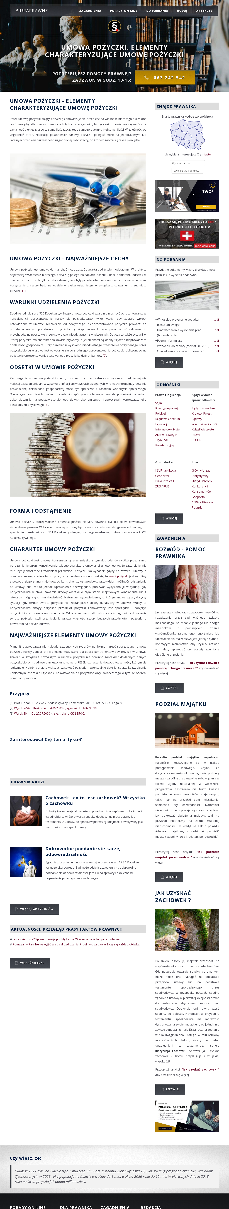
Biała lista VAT (164, 481)
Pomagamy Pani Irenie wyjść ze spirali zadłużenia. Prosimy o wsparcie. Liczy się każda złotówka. (76, 944)
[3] (46, 405)
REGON (197, 440)
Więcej (172, 362)
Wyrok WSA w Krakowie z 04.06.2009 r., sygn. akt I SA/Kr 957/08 (56, 708)
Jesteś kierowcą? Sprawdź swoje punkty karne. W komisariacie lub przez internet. (67, 939)
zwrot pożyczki (118, 576)
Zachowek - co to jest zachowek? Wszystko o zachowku (95, 800)
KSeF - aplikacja (165, 470)
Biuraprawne (32, 10)
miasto (206, 154)
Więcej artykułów (37, 909)
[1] (24, 291)
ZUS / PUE (162, 486)
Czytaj (172, 688)
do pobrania (157, 11)
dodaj (182, 11)
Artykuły (204, 11)
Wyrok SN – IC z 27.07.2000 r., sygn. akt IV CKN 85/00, (49, 713)
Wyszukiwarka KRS (204, 424)
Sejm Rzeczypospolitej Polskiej (166, 408)
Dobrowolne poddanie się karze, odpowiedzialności (83, 851)
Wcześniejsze (32, 963)
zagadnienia (90, 11)
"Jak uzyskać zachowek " (200, 1069)
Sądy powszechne (203, 408)
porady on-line (123, 11)
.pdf (216, 319)
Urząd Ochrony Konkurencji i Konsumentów (202, 486)
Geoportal (162, 476)
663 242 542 (169, 77)
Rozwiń (173, 1089)
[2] (104, 356)
